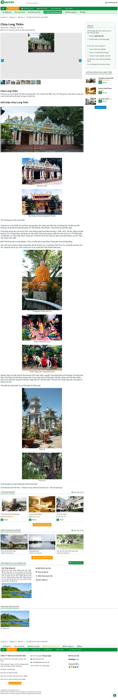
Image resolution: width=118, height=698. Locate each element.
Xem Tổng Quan (76, 563)
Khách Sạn (42, 8)
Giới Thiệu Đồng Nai (8, 568)
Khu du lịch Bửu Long (8, 551)
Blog (82, 12)
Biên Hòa (20, 17)
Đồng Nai (13, 8)
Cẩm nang (69, 8)
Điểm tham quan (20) (52, 12)
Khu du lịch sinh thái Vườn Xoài (67, 551)
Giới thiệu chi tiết (15, 683)
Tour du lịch (27, 8)
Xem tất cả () (100, 107)
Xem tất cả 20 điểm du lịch (42, 558)
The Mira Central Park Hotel (10, 514)
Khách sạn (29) (34, 12)
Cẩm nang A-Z (71, 12)
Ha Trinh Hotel (62, 514)
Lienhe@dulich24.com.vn (40, 662)
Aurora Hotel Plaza (35, 514)
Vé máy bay (56, 8)
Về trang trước (74, 650)
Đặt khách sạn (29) (43, 568)
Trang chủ (3, 17)
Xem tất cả (77, 492)
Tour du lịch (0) (19, 12)
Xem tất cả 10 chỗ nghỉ (42, 525)
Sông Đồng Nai (34, 551)
